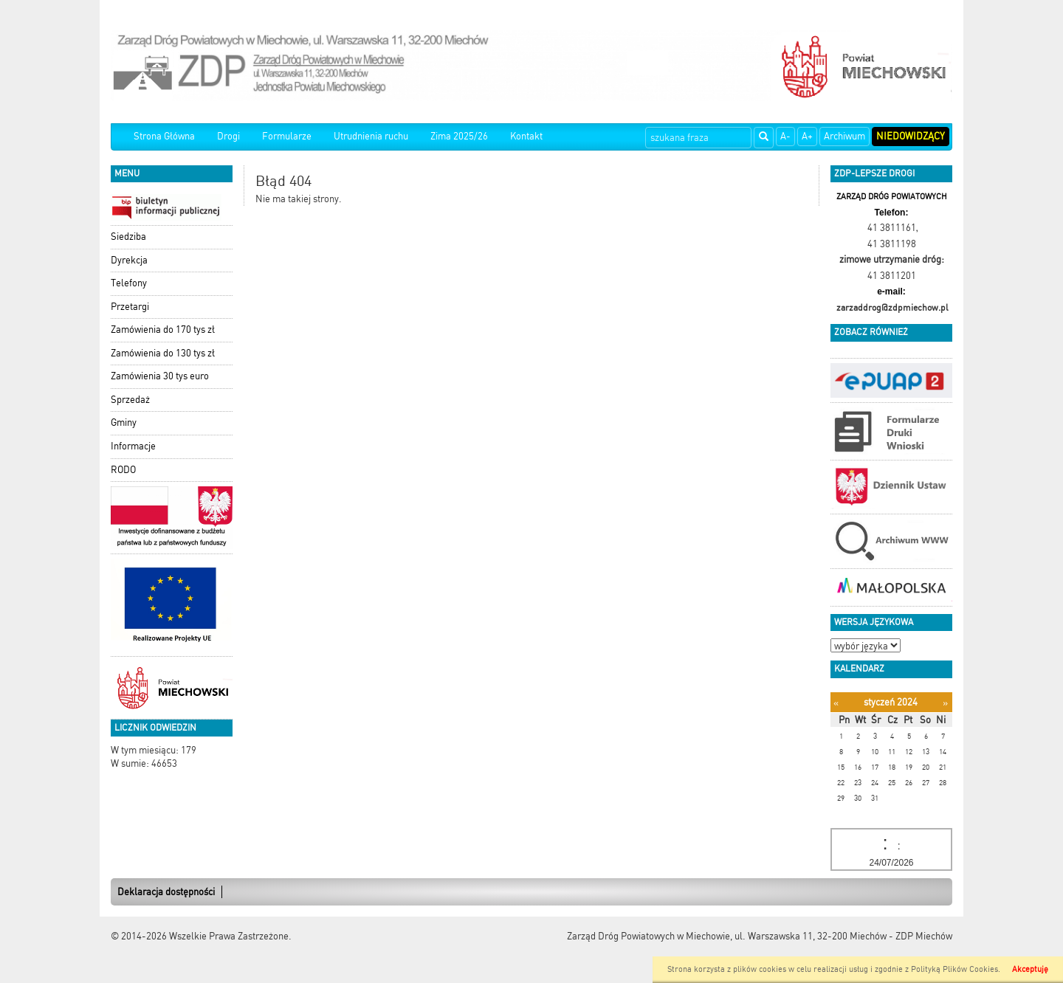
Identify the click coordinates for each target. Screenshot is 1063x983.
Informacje (133, 446)
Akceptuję (1030, 969)
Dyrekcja (129, 260)
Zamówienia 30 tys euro (160, 376)
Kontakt (526, 136)
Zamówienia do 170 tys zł (163, 329)
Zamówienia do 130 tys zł (163, 353)
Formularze (287, 136)
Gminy (124, 422)
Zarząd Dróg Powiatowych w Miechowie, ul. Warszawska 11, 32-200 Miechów (727, 936)
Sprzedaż (130, 399)
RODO (123, 469)
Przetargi (130, 306)
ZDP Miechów (923, 936)
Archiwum (844, 136)
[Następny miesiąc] (945, 702)
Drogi (228, 136)
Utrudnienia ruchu (371, 136)
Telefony (129, 283)
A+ (807, 136)
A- (785, 136)
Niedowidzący (910, 136)
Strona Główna (164, 136)
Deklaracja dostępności (166, 891)
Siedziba (128, 236)
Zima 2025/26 (459, 136)
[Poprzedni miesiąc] (836, 702)
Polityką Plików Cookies (954, 969)
